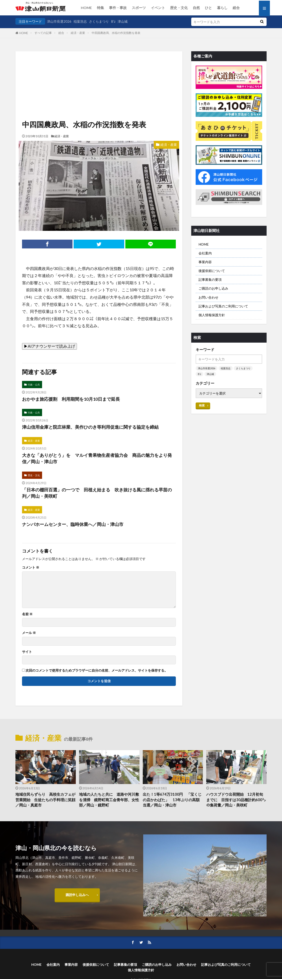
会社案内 (205, 253)
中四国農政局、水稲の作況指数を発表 (116, 33)
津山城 (123, 21)
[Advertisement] (99, 74)
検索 (202, 405)
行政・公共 (34, 384)
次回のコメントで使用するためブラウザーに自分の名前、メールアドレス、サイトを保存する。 (97, 670)
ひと (208, 8)
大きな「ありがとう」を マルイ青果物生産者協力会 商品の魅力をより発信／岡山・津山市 (97, 458)
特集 (100, 8)
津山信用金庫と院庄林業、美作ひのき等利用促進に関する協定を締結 (90, 427)
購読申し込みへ (77, 895)
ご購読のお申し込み (213, 288)
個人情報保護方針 (212, 315)
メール (29, 632)
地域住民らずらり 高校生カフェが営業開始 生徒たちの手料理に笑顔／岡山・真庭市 (45, 800)
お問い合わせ (208, 297)
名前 (27, 614)
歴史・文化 (179, 8)
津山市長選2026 (59, 21)
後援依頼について (212, 271)
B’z (113, 21)
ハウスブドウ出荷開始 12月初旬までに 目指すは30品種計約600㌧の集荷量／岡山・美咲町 (236, 800)
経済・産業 (78, 33)
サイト (27, 651)
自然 (196, 8)
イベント (158, 8)
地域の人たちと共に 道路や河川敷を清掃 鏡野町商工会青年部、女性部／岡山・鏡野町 (109, 800)
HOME (86, 8)
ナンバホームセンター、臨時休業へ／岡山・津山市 (72, 524)
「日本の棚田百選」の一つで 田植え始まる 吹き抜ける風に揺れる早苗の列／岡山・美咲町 (97, 493)
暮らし (222, 8)
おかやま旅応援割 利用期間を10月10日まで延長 (71, 399)
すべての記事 (43, 33)
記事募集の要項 (210, 279)
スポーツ (139, 8)
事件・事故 (118, 8)
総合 (236, 8)
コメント (30, 567)
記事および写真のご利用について (223, 306)
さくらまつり (99, 21)
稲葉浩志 (80, 21)
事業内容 (205, 262)
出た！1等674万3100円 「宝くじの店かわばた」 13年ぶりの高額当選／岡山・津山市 (172, 800)
